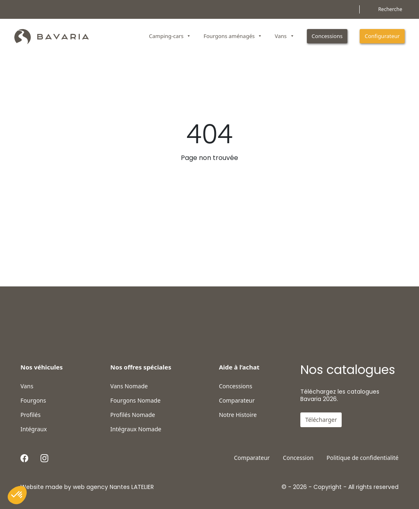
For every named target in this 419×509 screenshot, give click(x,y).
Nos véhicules (41, 367)
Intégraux (33, 429)
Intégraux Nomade (136, 429)
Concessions (327, 36)
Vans (284, 36)
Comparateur (237, 400)
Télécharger (321, 419)
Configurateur (382, 36)
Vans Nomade (129, 386)
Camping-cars (170, 36)
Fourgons (33, 400)
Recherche (390, 9)
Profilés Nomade (132, 415)
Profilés (30, 415)
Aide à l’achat (239, 367)
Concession (298, 458)
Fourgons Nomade (135, 400)
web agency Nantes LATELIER (113, 487)
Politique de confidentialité (363, 458)
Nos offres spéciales (140, 367)
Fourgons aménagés (232, 36)
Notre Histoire (238, 415)
